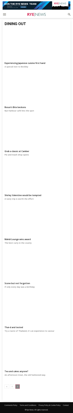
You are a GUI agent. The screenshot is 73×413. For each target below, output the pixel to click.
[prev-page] (7, 386)
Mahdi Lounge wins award (18, 239)
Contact (66, 405)
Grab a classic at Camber (17, 151)
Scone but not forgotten (17, 283)
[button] (4, 14)
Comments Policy (10, 405)
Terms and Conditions (28, 405)
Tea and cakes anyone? (16, 371)
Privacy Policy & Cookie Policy (49, 405)
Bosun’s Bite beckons (15, 107)
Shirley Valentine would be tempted (23, 195)
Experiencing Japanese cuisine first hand (25, 63)
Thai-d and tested (14, 327)
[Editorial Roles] (36, 5)
